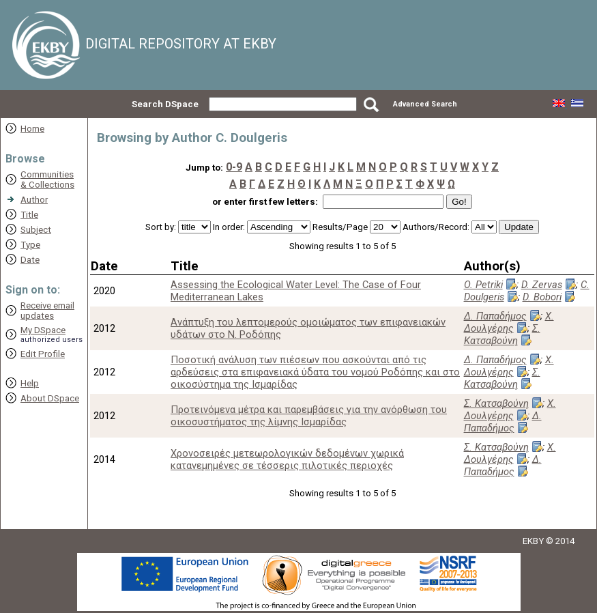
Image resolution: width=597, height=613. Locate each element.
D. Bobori (542, 297)
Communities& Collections (47, 179)
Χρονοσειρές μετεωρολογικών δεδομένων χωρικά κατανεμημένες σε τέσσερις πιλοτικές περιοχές (287, 459)
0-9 (234, 166)
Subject (35, 230)
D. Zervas (541, 285)
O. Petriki (483, 285)
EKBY (533, 541)
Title (29, 215)
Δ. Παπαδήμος (495, 316)
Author (34, 200)
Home (32, 129)
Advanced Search (425, 104)
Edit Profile (42, 354)
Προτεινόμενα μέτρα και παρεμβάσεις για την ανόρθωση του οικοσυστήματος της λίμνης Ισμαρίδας (309, 415)
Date (30, 260)
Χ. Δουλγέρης (509, 322)
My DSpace (42, 330)
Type (30, 245)
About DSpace (49, 398)
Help (29, 383)
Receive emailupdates (47, 310)
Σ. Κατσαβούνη (502, 334)
